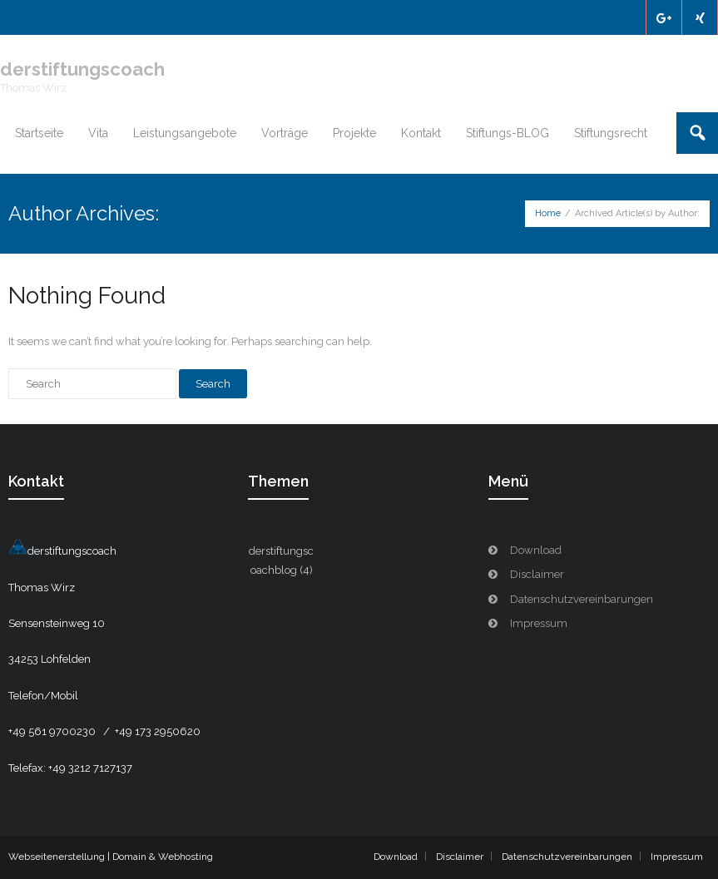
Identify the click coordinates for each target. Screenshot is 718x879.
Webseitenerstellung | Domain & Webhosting (110, 856)
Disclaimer (537, 574)
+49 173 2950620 (158, 731)
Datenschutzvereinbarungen (581, 599)
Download (536, 550)
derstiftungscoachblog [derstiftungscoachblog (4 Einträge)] (281, 560)
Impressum (538, 623)
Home (548, 213)
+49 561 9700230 (53, 731)
